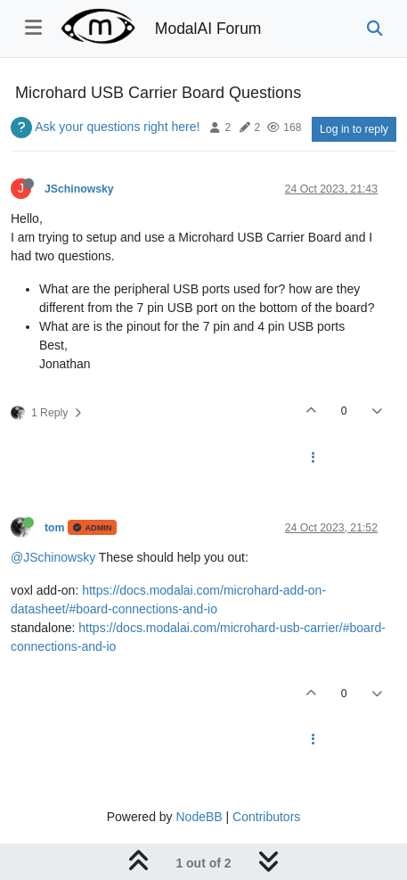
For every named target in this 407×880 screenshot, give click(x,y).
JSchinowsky (79, 189)
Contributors (266, 817)
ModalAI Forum (208, 28)
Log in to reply (354, 129)
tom (54, 528)
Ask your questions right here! (117, 126)
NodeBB (198, 817)
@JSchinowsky (53, 557)
